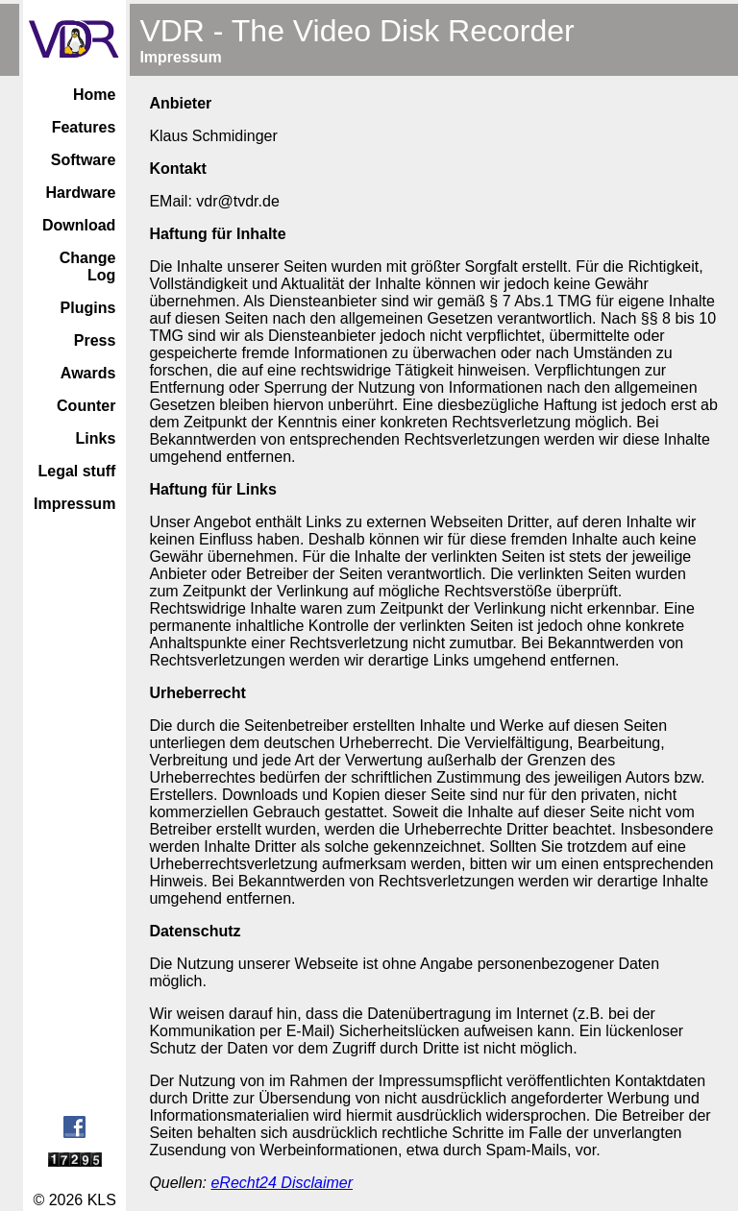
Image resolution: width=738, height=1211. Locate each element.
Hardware (80, 192)
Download (78, 225)
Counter (86, 406)
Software (83, 160)
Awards (88, 373)
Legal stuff (76, 471)
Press (95, 340)
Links (96, 438)
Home (94, 94)
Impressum (74, 504)
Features (84, 127)
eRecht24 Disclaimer (281, 1183)
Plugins (88, 308)
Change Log (88, 266)
